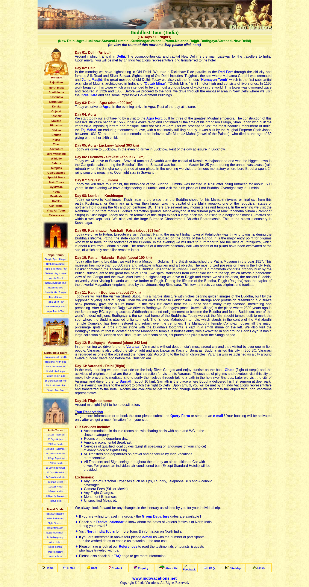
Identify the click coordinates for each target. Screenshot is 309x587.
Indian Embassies (55, 518)
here (196, 45)
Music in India (55, 556)
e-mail (147, 537)
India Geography (55, 537)
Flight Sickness (55, 523)
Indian (51, 542)
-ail (72, 568)
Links (261, 568)
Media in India (55, 547)
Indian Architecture (55, 514)
